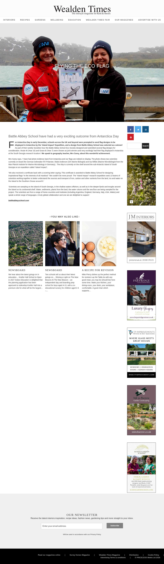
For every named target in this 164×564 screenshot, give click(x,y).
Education (74, 20)
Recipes (25, 20)
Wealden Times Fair (98, 20)
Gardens (40, 20)
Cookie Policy (153, 555)
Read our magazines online (49, 555)
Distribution (134, 555)
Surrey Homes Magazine (80, 555)
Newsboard (16, 270)
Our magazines (124, 20)
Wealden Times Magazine (109, 555)
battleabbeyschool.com (18, 201)
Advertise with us (149, 20)
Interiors (9, 20)
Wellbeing (56, 20)
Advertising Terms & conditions (113, 557)
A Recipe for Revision (98, 270)
